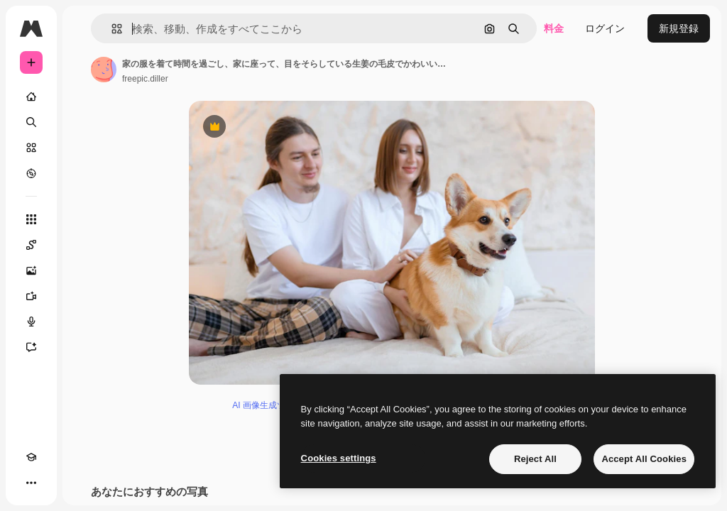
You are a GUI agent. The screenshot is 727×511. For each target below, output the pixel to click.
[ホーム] (31, 96)
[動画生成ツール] (31, 296)
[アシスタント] (31, 347)
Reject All (535, 459)
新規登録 (679, 28)
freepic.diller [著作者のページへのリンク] (145, 79)
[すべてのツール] (31, 219)
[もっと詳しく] (31, 173)
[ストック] (31, 147)
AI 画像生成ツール (267, 405)
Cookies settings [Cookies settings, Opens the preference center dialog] (338, 458)
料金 (554, 28)
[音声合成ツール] (31, 321)
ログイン (605, 28)
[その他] (31, 482)
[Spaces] (31, 244)
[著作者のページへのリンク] (103, 69)
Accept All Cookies (644, 459)
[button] (111, 28)
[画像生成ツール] (31, 270)
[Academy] (31, 457)
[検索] (31, 122)
